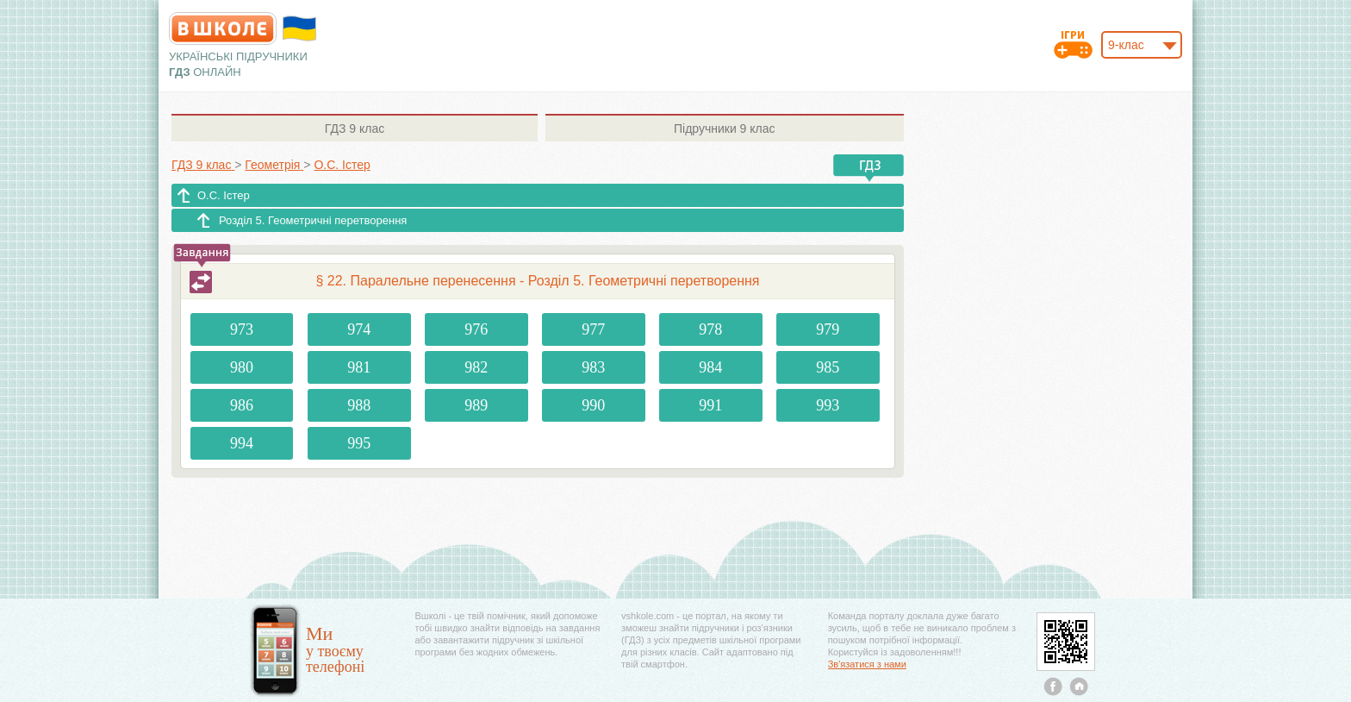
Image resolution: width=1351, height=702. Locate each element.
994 (241, 443)
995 (358, 443)
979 (827, 329)
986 (241, 405)
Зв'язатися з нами (867, 664)
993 (827, 405)
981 (358, 367)
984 (710, 367)
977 (593, 329)
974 (358, 329)
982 (476, 367)
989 (476, 405)
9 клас (354, 128)
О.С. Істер (223, 195)
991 (710, 405)
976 (476, 329)
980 (241, 367)
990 (593, 405)
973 (241, 329)
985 (827, 367)
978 (710, 329)
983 (593, 367)
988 (358, 405)
